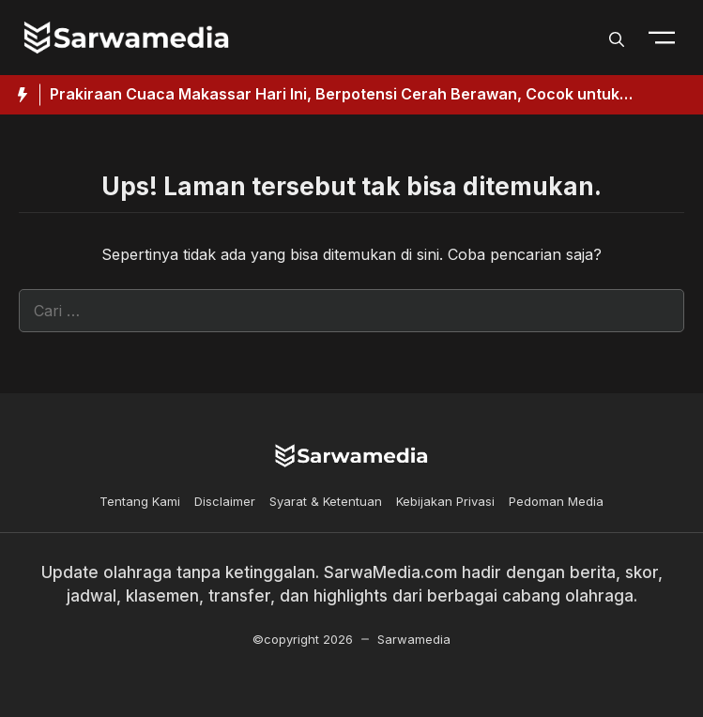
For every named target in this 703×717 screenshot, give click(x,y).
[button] (616, 37)
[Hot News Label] (20, 95)
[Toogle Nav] (661, 37)
